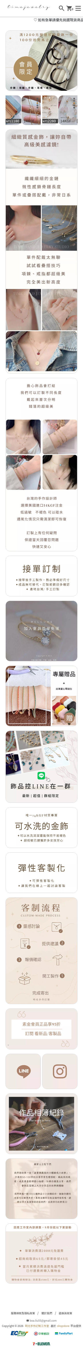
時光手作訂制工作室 (37, 1326)
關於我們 (46, 1313)
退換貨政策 (65, 1313)
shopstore (63, 1326)
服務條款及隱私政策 (23, 1313)
